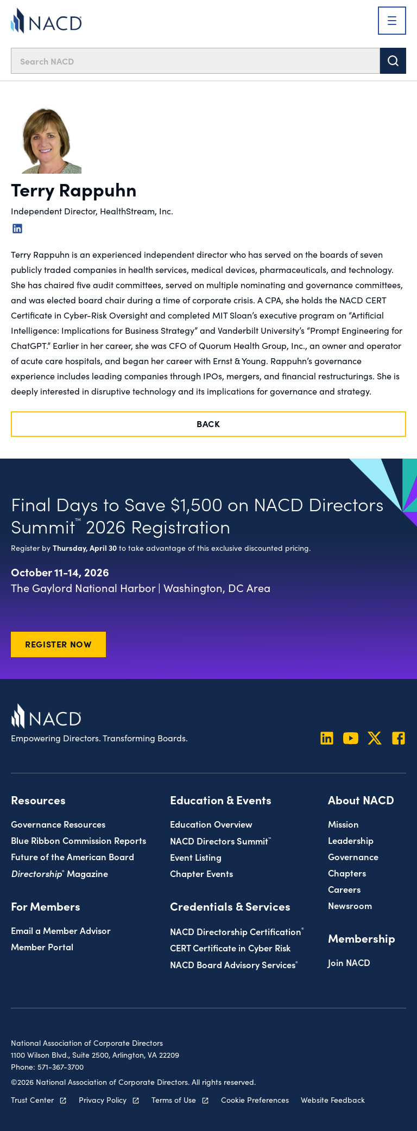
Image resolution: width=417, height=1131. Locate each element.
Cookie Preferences (255, 1099)
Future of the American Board (72, 856)
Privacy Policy (103, 1099)
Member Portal (42, 946)
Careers (344, 888)
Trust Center (32, 1099)
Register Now (58, 644)
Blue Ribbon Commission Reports (78, 840)
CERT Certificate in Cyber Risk (230, 947)
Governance (353, 856)
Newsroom (350, 905)
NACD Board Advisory (234, 964)
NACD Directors (220, 840)
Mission (343, 823)
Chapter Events (201, 873)
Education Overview (211, 823)
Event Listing (196, 856)
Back (208, 423)
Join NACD (349, 962)
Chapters (347, 872)
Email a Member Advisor (61, 930)
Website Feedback (333, 1099)
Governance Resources (58, 823)
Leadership (351, 840)
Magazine (59, 873)
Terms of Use (173, 1099)
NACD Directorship (237, 931)
